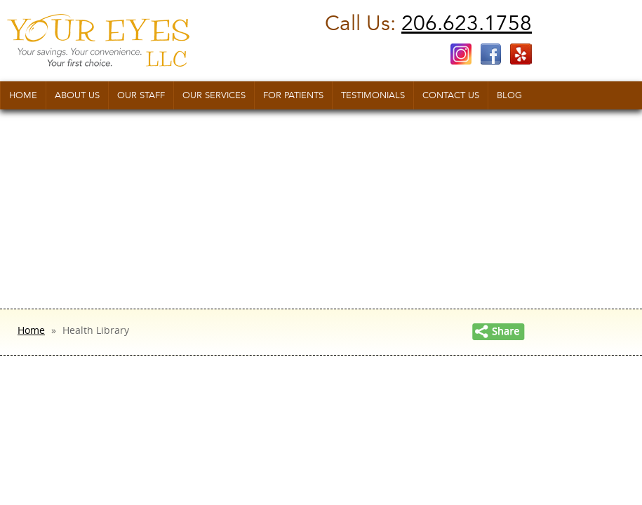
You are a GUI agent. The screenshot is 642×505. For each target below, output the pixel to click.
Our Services (214, 95)
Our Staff (141, 95)
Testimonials (373, 95)
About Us (77, 95)
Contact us (450, 95)
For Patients (293, 95)
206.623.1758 (466, 23)
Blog (509, 95)
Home (23, 95)
